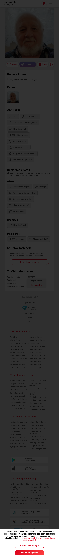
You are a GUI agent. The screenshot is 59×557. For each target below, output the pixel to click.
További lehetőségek (29, 545)
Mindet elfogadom (29, 552)
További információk (27, 538)
